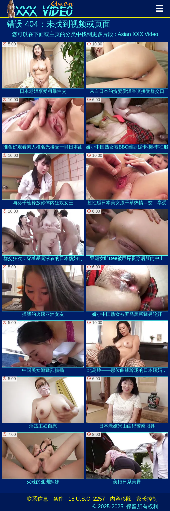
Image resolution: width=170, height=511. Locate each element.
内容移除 (120, 499)
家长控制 (147, 499)
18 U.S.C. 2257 (87, 499)
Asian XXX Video (138, 34)
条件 (58, 499)
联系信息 (37, 499)
